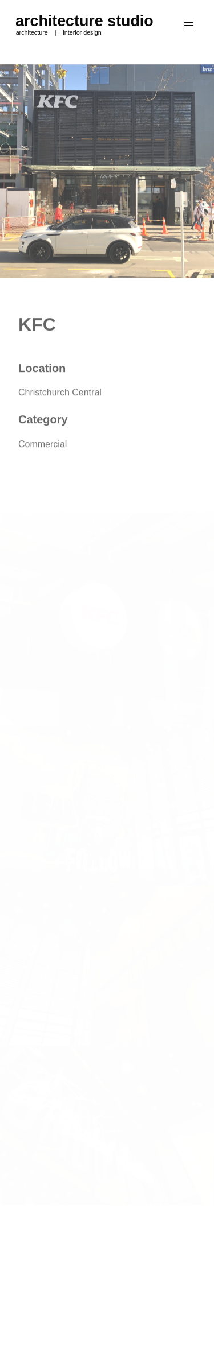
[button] (188, 25)
